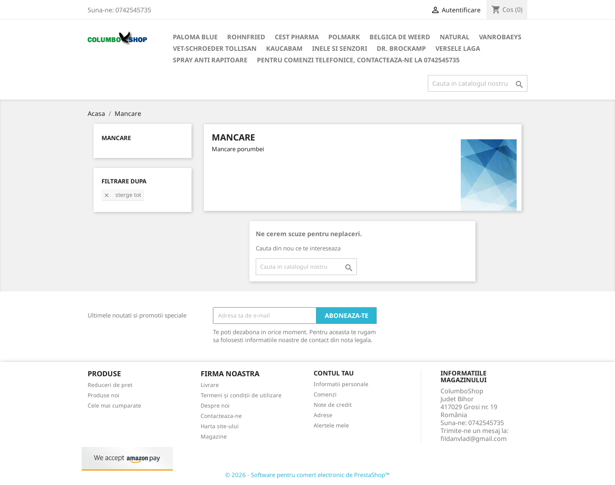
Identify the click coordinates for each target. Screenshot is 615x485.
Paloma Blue (195, 37)
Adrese (323, 415)
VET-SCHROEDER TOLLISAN (215, 48)
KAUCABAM (284, 48)
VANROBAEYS (500, 37)
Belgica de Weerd (400, 37)
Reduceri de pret (110, 385)
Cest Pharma (297, 37)
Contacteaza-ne (221, 416)
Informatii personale (341, 384)
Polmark (344, 37)
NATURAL (454, 37)
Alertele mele (331, 425)
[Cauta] (477, 83)
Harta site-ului (220, 426)
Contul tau (334, 373)
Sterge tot (122, 194)
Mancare (116, 138)
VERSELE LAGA (457, 48)
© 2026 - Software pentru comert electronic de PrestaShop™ (307, 475)
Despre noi (215, 405)
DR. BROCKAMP (401, 48)
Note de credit (333, 404)
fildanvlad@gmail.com (474, 438)
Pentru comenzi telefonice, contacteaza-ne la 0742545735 (358, 60)
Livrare (210, 385)
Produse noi (103, 395)
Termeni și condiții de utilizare (241, 395)
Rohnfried (246, 37)
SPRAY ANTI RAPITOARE (210, 60)
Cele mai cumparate (114, 405)
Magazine (214, 436)
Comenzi (325, 394)
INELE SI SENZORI (339, 48)
